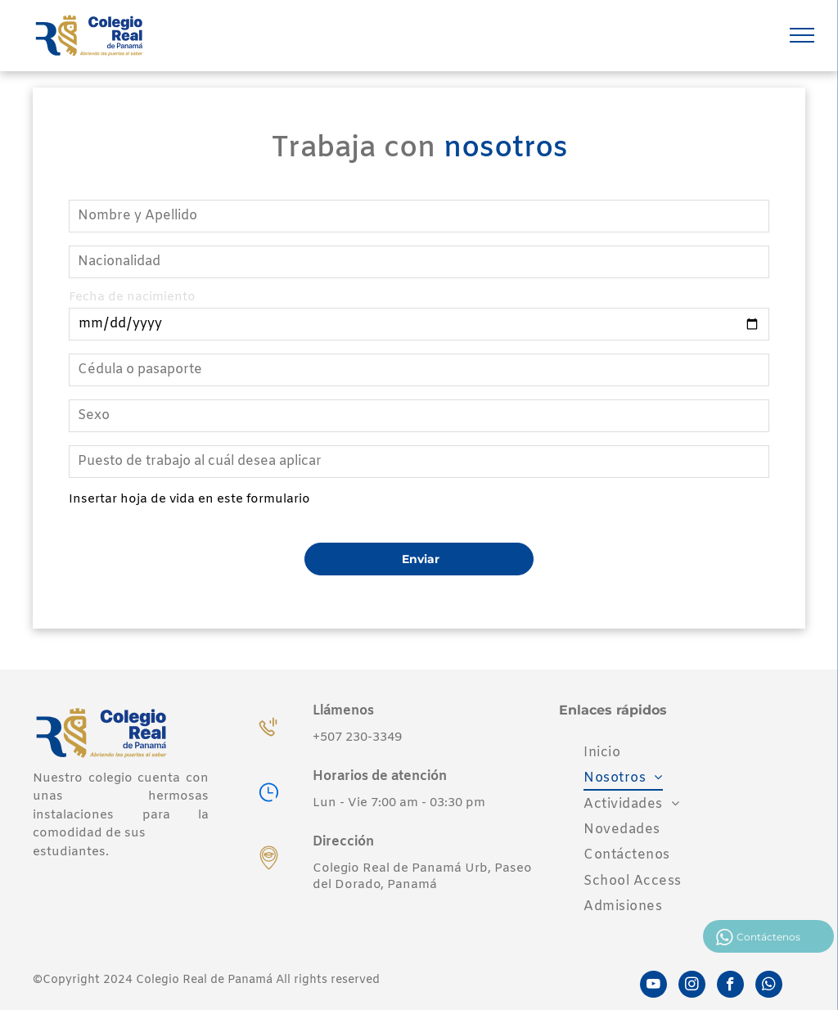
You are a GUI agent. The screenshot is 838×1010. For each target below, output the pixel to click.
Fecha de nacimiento (132, 297)
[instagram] (691, 986)
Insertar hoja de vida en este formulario (189, 499)
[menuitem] (602, 752)
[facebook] (730, 986)
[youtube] (653, 986)
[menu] (802, 35)
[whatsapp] (768, 986)
